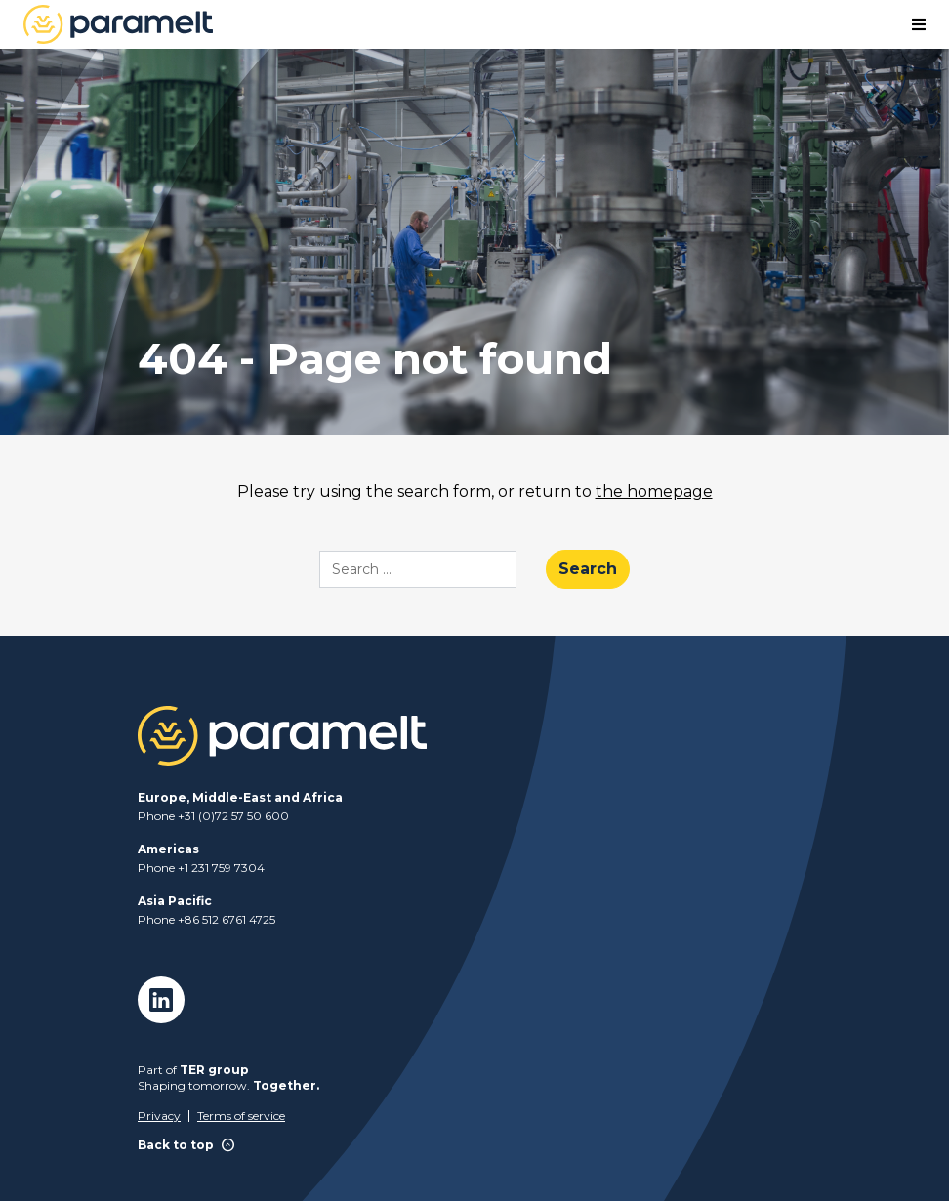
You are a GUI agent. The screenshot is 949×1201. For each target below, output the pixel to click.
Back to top (186, 1146)
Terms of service (241, 1116)
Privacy (159, 1116)
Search (587, 568)
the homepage (654, 491)
